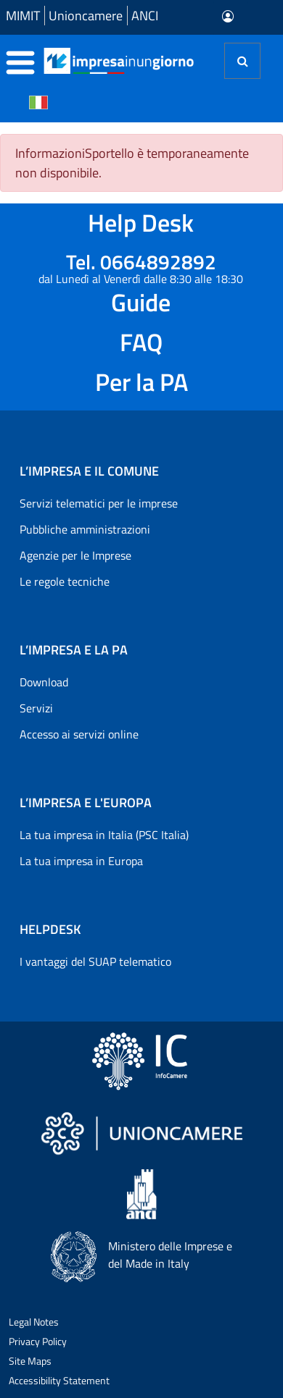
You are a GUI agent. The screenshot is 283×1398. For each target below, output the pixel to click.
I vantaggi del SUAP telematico (95, 961)
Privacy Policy (38, 1341)
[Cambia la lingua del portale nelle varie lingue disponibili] (38, 101)
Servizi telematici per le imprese (99, 503)
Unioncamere (86, 15)
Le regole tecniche (65, 581)
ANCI (144, 15)
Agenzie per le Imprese (75, 555)
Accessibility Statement (59, 1380)
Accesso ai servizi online (79, 734)
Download (44, 682)
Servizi (36, 708)
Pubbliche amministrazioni (85, 529)
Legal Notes (34, 1321)
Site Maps (30, 1360)
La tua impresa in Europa (81, 860)
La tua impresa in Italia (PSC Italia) (104, 834)
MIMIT (23, 15)
